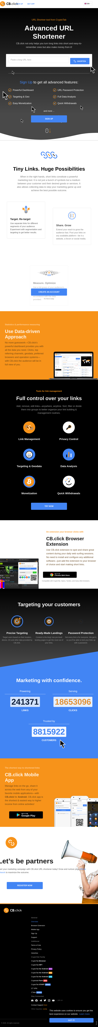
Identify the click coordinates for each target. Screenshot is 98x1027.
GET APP (31, 4)
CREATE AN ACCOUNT (49, 291)
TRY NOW (49, 506)
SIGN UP (19, 4)
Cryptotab (39, 980)
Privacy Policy (36, 949)
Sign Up (26, 82)
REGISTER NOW (24, 885)
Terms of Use (36, 945)
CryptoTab (38, 961)
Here (45, 1005)
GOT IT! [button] (71, 1020)
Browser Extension (38, 925)
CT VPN (34, 988)
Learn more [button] (84, 1014)
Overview (34, 922)
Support (34, 937)
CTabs (36, 992)
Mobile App (35, 929)
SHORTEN (80, 61)
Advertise (34, 953)
